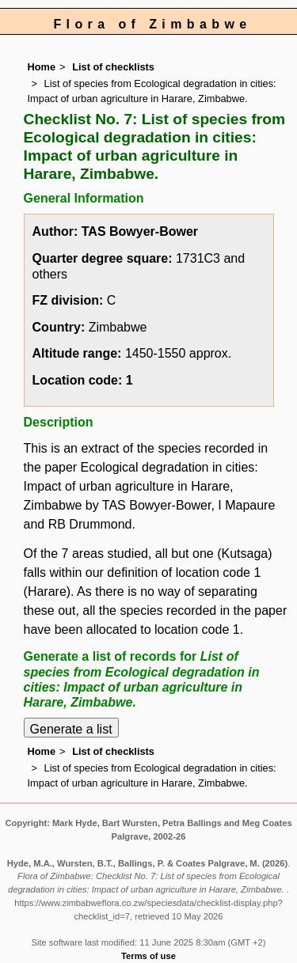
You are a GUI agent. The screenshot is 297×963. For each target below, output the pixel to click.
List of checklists (113, 67)
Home (42, 67)
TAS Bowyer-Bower (140, 231)
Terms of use (148, 956)
